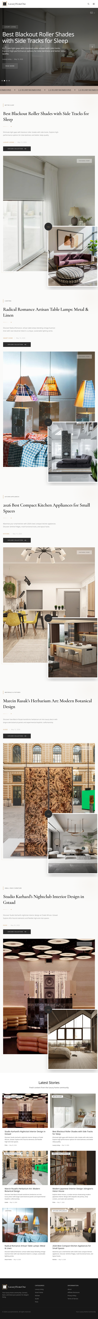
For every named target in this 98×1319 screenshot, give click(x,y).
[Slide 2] (4, 80)
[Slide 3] (6, 80)
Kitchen (37, 1295)
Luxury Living (39, 1289)
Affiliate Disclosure (73, 1292)
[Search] (88, 4)
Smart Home (39, 1292)
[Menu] (94, 4)
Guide (37, 1299)
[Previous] (6, 47)
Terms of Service (73, 1299)
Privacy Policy (72, 1295)
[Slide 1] (2, 80)
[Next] (92, 47)
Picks (36, 1302)
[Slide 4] (9, 80)
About (70, 1289)
